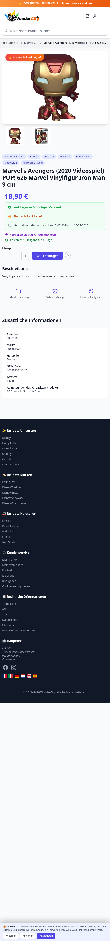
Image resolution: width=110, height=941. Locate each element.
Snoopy (7, 454)
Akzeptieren (46, 935)
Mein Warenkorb (12, 565)
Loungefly (8, 482)
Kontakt (7, 570)
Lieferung (8, 575)
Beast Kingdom (11, 526)
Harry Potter (10, 443)
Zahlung (7, 614)
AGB (5, 609)
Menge (6, 248)
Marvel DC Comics (14, 156)
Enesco (6, 521)
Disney (6, 438)
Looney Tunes (10, 464)
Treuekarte (9, 604)
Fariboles (8, 531)
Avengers (65, 156)
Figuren (34, 156)
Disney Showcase (13, 498)
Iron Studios (10, 542)
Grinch (6, 459)
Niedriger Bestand (33, 162)
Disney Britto (10, 492)
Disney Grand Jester (14, 503)
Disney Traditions (13, 487)
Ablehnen (28, 935)
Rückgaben (9, 581)
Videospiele (11, 162)
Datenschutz (10, 620)
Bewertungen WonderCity (18, 630)
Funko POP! (14, 348)
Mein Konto (9, 559)
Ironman (49, 156)
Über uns (8, 625)
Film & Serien (83, 156)
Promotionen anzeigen (77, 3)
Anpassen (11, 935)
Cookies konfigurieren (16, 586)
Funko (11, 359)
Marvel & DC (10, 448)
